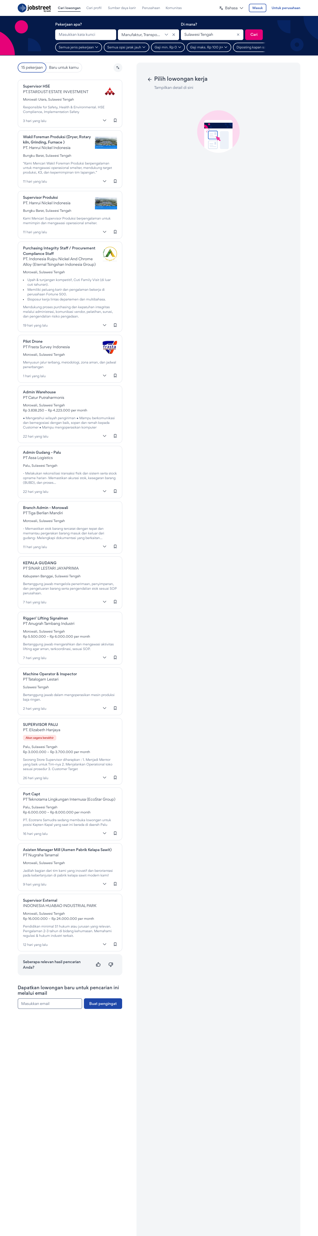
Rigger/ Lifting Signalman (45, 618)
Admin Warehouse (39, 392)
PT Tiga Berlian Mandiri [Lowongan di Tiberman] (43, 513)
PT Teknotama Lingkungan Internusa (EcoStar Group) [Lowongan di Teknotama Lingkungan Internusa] (69, 799)
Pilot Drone (33, 341)
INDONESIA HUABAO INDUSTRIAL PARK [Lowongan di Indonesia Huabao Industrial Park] (60, 905)
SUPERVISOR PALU (40, 724)
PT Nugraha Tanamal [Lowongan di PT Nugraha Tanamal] (41, 855)
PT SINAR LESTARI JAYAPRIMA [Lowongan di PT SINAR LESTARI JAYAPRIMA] (51, 568)
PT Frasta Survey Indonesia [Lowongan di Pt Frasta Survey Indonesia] (46, 346)
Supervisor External (40, 900)
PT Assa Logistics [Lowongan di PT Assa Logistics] (38, 457)
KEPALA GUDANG (40, 563)
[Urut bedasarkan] (118, 67)
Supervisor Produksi (40, 197)
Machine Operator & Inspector (50, 674)
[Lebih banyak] (104, 120)
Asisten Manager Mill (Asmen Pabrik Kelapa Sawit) (67, 849)
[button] (231, 8)
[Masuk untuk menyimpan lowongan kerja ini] (115, 120)
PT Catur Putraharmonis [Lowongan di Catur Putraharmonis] (43, 397)
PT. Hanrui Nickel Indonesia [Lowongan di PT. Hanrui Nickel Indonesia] (46, 147)
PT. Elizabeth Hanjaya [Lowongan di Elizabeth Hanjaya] (41, 729)
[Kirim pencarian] (254, 34)
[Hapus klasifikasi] (173, 34)
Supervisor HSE (36, 86)
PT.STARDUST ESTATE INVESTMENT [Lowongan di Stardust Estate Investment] (55, 91)
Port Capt (31, 794)
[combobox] (85, 34)
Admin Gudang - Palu (42, 452)
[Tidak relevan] (110, 964)
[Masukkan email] (50, 1003)
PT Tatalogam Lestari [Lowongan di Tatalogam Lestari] (41, 679)
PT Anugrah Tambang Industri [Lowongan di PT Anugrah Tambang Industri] (48, 623)
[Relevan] (98, 964)
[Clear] (238, 34)
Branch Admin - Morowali (45, 507)
